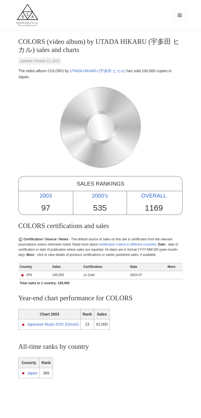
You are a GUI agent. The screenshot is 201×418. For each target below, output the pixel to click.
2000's (100, 196)
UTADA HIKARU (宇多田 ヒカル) (97, 71)
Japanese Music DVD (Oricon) (53, 324)
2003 (46, 196)
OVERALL (153, 196)
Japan (32, 373)
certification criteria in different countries (127, 244)
